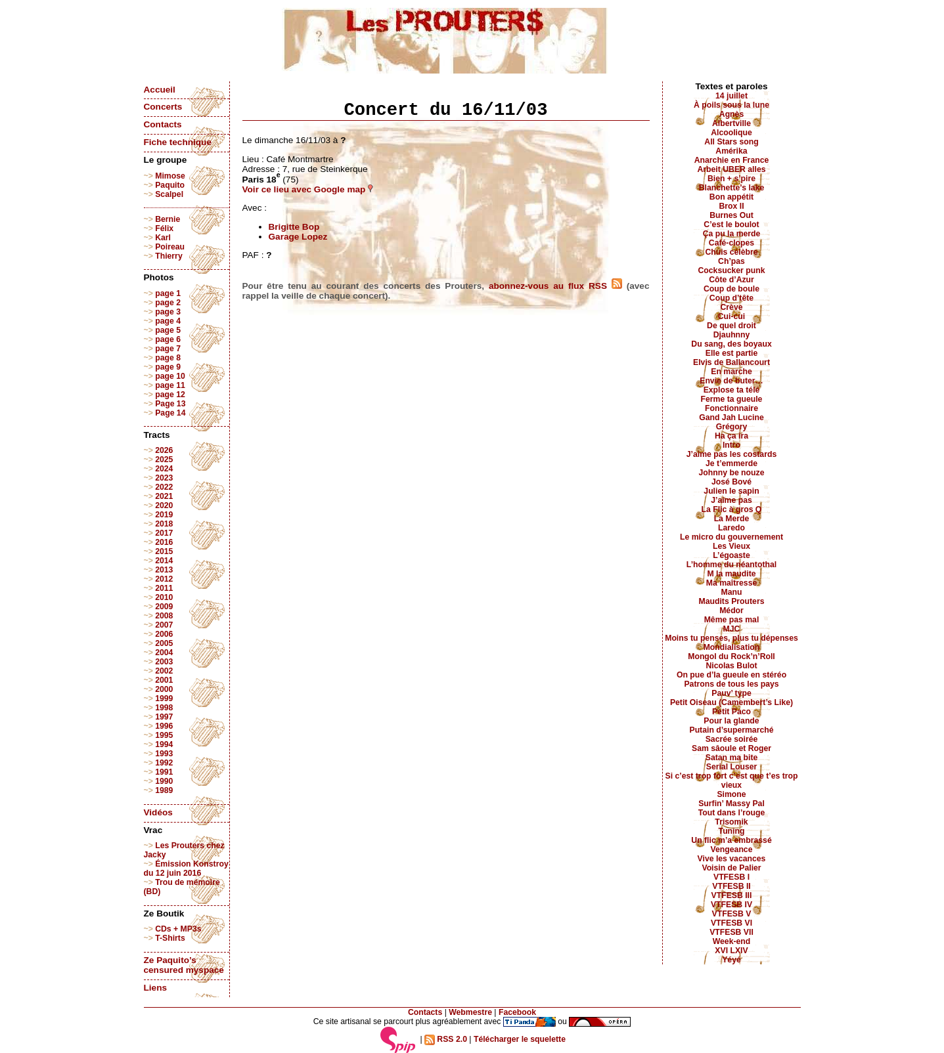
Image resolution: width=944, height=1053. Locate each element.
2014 (164, 560)
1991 (164, 772)
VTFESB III (731, 895)
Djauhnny (731, 334)
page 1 (168, 293)
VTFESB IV (731, 904)
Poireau (170, 246)
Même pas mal (731, 619)
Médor (731, 610)
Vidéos (158, 812)
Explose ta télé (732, 390)
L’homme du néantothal (731, 564)
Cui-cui (731, 316)
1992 (164, 762)
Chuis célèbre (731, 252)
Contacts (163, 124)
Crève (731, 307)
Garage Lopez (298, 237)
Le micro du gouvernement (731, 537)
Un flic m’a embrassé (731, 840)
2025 (164, 459)
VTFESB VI (731, 923)
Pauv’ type (731, 693)
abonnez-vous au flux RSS (555, 286)
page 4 (168, 321)
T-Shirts (170, 938)
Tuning (732, 831)
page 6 (168, 339)
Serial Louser (731, 766)
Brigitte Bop (294, 227)
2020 (164, 505)
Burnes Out (731, 215)
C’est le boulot (731, 224)
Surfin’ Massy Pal (731, 803)
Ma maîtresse (731, 583)
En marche (731, 371)
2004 (164, 652)
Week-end (732, 941)
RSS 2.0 (445, 1039)
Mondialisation (732, 647)
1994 (164, 744)
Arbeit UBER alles (731, 169)
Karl (163, 237)
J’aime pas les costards (731, 454)
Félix (164, 228)
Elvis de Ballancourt (731, 362)
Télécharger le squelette (520, 1039)
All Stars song (731, 141)
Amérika (731, 151)
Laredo (731, 527)
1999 (164, 698)
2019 (164, 514)
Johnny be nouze (732, 472)
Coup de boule (731, 288)
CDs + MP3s (178, 929)
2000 (164, 689)
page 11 (170, 385)
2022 (164, 487)
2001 (164, 680)
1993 (164, 753)
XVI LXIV (731, 950)
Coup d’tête (731, 298)
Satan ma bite (732, 757)
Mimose (170, 176)
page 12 (170, 394)
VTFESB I (731, 877)
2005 (164, 643)
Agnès (731, 114)
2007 (164, 625)
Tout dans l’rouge (731, 812)
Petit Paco (731, 711)
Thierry (168, 256)
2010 (164, 597)
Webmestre (470, 1012)
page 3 (168, 311)
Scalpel (169, 194)
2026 (164, 450)
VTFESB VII (731, 932)
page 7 (168, 348)
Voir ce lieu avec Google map (308, 189)
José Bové (731, 481)
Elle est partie (732, 353)
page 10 (170, 376)
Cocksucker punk (731, 270)
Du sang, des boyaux (731, 344)
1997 (164, 716)
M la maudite (731, 573)
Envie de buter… (731, 380)
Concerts (163, 107)
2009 (164, 606)
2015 (164, 551)
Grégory (732, 426)
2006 (164, 634)
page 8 (168, 357)
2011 (164, 588)
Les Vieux (731, 546)
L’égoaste (731, 555)
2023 (164, 478)
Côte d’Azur (731, 279)
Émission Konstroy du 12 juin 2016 (186, 868)
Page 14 (170, 413)
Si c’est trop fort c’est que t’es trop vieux (731, 780)
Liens (156, 988)
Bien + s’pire (731, 178)
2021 (164, 496)
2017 (164, 533)
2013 (164, 569)
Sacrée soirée (732, 739)
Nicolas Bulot (731, 665)
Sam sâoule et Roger (731, 748)
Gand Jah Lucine (731, 417)
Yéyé (731, 959)
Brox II (731, 206)
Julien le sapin (731, 491)
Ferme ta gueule (732, 399)
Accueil (159, 90)
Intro (731, 445)
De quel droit (731, 325)
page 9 (168, 367)
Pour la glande (731, 720)
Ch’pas (731, 261)
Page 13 (170, 403)
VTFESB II (731, 886)
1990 (164, 781)
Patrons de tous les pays (731, 684)
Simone (731, 794)
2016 (164, 542)
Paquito (170, 185)
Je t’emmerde (731, 463)
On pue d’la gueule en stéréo (731, 674)
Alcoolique (731, 132)
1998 (164, 707)
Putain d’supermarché (731, 730)
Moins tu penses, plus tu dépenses (731, 638)
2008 (164, 615)
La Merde (732, 518)
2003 (164, 661)
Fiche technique (178, 142)
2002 (164, 671)
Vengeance (732, 849)
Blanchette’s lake (732, 187)
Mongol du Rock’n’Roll (731, 656)
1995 (164, 735)
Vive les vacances (732, 858)
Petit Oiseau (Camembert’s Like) (731, 702)
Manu (731, 592)
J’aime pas (731, 500)
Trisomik (731, 822)
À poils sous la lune (731, 105)
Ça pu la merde (732, 233)
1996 (164, 726)
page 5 (168, 330)
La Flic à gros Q (732, 509)
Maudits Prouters (732, 601)
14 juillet (731, 95)
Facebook (517, 1012)
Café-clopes (731, 242)
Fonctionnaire (731, 408)
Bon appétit (731, 197)
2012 (164, 579)
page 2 (168, 302)
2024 (164, 468)
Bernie (167, 219)
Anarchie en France (731, 160)
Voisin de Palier (731, 867)
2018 (164, 523)
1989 (164, 790)
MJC (731, 629)
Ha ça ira (731, 436)
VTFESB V (732, 913)
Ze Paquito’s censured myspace (184, 965)
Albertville (731, 123)
